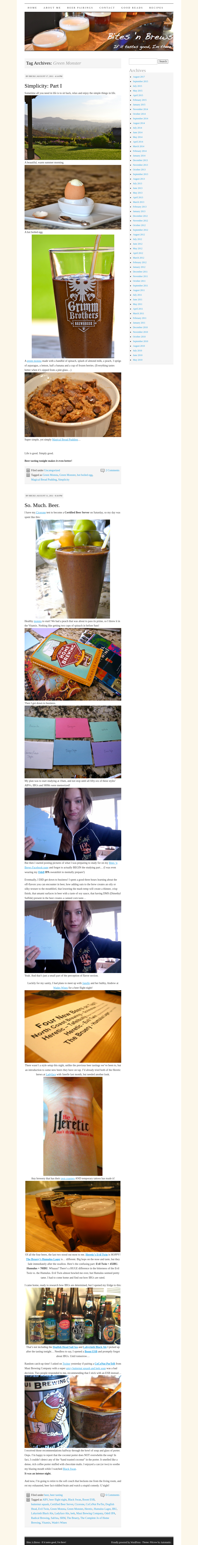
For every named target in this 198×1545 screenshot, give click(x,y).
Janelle (86, 983)
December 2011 (140, 271)
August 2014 (139, 123)
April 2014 (138, 141)
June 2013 (137, 188)
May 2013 (137, 192)
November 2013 (140, 165)
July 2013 (137, 183)
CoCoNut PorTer (95, 1504)
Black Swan (69, 1468)
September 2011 (140, 285)
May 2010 (137, 360)
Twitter (66, 1363)
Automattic (165, 1542)
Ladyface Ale (62, 1513)
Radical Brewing (40, 1518)
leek (72, 1513)
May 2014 (137, 137)
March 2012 (138, 257)
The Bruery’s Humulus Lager (43, 1259)
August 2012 (139, 234)
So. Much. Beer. (42, 505)
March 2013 (138, 202)
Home (32, 7)
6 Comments (112, 1495)
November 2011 (140, 276)
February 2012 (139, 262)
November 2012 (140, 220)
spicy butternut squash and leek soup (86, 1368)
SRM (63, 1518)
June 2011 (137, 299)
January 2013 (139, 211)
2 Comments (112, 470)
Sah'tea (54, 1518)
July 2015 (137, 86)
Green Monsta (50, 475)
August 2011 (139, 290)
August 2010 (139, 346)
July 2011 (137, 295)
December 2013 (140, 160)
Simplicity (63, 479)
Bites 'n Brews (33, 1542)
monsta (38, 621)
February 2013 (139, 206)
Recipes (156, 7)
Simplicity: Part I (43, 86)
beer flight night (58, 1499)
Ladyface (51, 1074)
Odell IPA (109, 1513)
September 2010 (140, 341)
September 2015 (140, 81)
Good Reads (132, 7)
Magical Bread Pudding (65, 439)
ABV (45, 1499)
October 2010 (139, 336)
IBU (114, 1508)
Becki (32, 76)
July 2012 (137, 239)
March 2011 (138, 313)
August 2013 (139, 179)
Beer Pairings (80, 7)
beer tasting (56, 1495)
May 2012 (137, 248)
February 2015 (139, 100)
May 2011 (137, 304)
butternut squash (40, 1504)
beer (46, 1495)
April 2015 (138, 95)
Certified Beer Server (61, 1504)
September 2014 (140, 118)
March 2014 (138, 146)
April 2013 (138, 197)
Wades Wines (60, 987)
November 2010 (140, 332)
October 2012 (139, 225)
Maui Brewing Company (89, 1513)
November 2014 (140, 109)
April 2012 (138, 253)
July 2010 (137, 350)
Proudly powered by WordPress (126, 1542)
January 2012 (139, 267)
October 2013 (139, 169)
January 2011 (139, 322)
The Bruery (73, 1518)
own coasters (68, 1178)
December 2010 (140, 327)
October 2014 (139, 114)
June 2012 (137, 243)
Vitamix (46, 1522)
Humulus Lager (102, 1508)
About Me (52, 7)
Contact (107, 7)
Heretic (88, 1508)
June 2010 (137, 355)
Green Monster (67, 475)
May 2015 (137, 90)
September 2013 (140, 174)
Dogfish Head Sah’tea (65, 1347)
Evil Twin (43, 1508)
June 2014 (137, 132)
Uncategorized (52, 470)
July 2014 (137, 127)
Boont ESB (91, 1351)
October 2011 (139, 281)
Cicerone (40, 512)
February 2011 (139, 318)
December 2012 (140, 216)
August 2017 (139, 76)
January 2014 (139, 155)
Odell (41, 872)
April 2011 (138, 308)
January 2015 (139, 104)
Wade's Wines (59, 1522)
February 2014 (139, 151)
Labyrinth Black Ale (95, 1347)
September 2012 (140, 230)
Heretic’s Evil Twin (97, 1254)
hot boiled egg (84, 475)
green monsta (34, 360)
